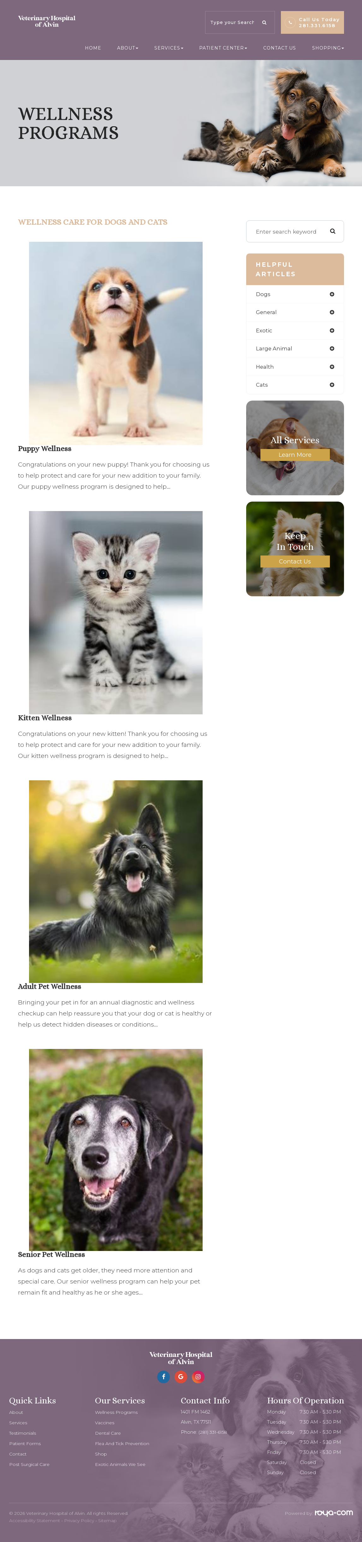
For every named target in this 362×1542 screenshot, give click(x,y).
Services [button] (168, 48)
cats (262, 386)
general (267, 312)
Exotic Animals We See (121, 1464)
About (16, 1412)
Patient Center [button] (223, 48)
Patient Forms (25, 1443)
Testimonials (23, 1433)
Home (93, 48)
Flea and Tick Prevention (123, 1443)
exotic (264, 331)
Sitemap (107, 1520)
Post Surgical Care (30, 1464)
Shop (101, 1454)
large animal (274, 349)
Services (18, 1423)
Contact (18, 1454)
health (265, 368)
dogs (263, 294)
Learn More (295, 456)
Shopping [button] (328, 48)
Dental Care (108, 1433)
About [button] (127, 48)
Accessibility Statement (34, 1520)
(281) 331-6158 (213, 1432)
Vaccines (105, 1423)
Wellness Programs (117, 1412)
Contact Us (279, 48)
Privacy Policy (79, 1520)
